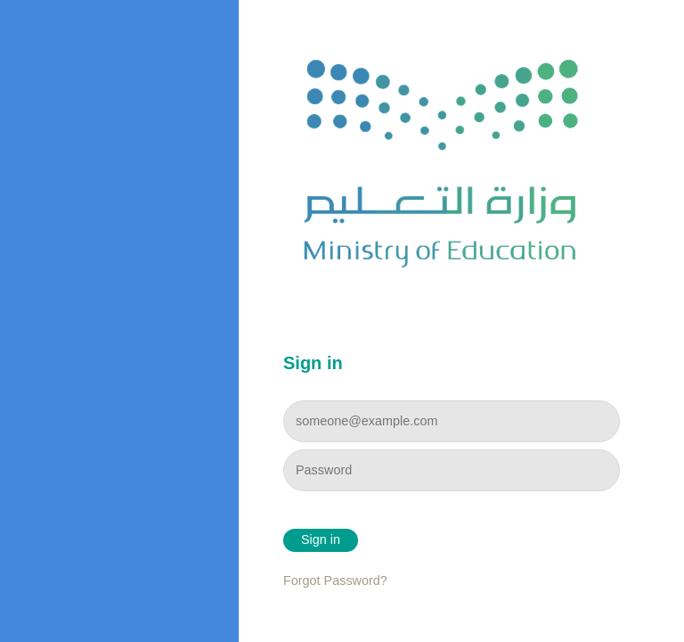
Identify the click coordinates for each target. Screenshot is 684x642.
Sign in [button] (320, 539)
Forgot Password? (335, 580)
